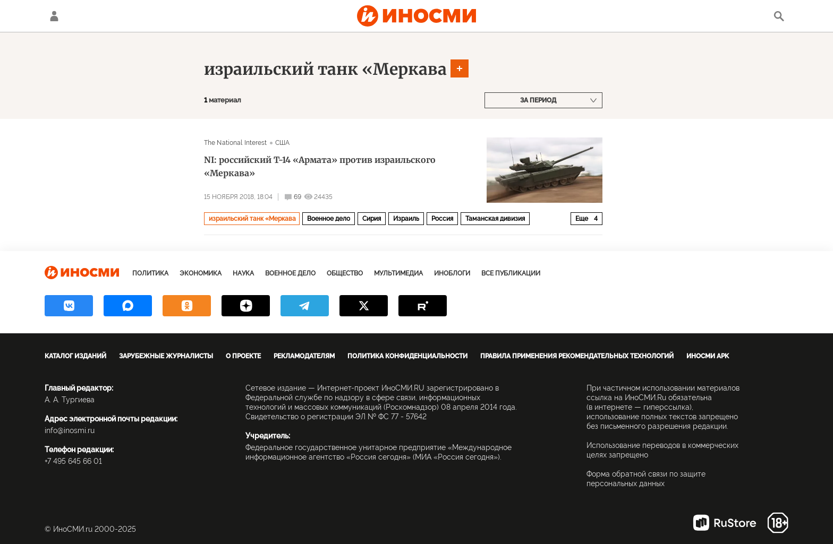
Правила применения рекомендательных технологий (577, 356)
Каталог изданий (75, 356)
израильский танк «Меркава (325, 69)
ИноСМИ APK (707, 356)
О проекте (243, 356)
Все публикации (510, 273)
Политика (150, 273)
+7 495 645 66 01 (73, 461)
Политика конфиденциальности (407, 356)
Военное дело (328, 218)
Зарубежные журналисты (166, 356)
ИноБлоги (452, 273)
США (282, 142)
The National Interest (235, 142)
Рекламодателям (304, 356)
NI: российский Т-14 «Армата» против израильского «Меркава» (320, 166)
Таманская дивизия (495, 218)
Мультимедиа (398, 273)
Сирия (371, 218)
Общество (345, 273)
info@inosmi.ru (70, 430)
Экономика (201, 273)
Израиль (406, 218)
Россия (442, 218)
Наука (243, 273)
